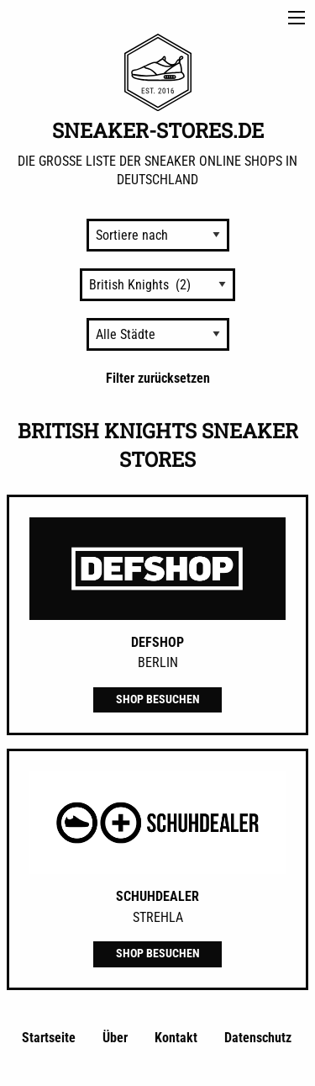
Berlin (158, 662)
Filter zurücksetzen (158, 378)
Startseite (49, 1038)
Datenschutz (257, 1038)
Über (115, 1038)
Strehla (158, 917)
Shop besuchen (158, 699)
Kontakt (176, 1038)
